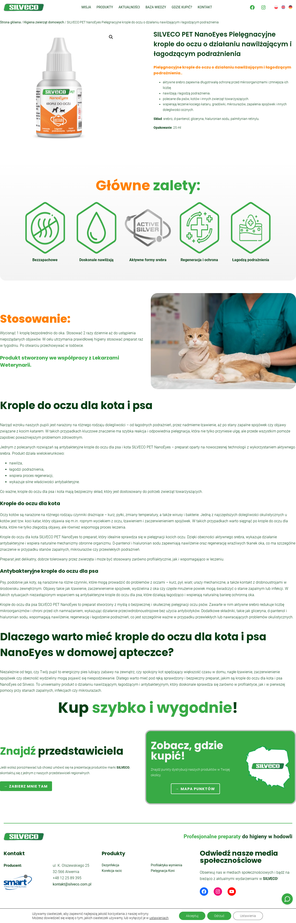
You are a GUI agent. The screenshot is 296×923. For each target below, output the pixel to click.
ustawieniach (159, 918)
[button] (111, 37)
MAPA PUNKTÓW (198, 788)
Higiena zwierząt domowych (44, 22)
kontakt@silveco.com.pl (72, 884)
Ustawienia (248, 916)
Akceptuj (192, 916)
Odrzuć (219, 916)
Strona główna (10, 22)
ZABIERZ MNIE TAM (28, 786)
